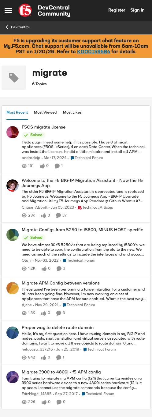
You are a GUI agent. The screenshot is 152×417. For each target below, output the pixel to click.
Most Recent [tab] (17, 112)
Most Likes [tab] (72, 112)
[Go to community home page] (44, 10)
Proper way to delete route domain (58, 327)
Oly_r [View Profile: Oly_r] (27, 260)
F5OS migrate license (43, 127)
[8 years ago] (66, 349)
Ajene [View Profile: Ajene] (27, 305)
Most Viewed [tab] (45, 112)
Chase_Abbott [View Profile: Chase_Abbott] (34, 207)
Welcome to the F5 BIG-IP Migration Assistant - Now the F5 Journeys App (82, 183)
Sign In (137, 10)
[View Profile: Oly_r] (12, 235)
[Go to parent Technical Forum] (85, 158)
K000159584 (93, 52)
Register (116, 10)
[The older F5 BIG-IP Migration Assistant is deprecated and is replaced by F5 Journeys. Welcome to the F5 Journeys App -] (84, 196)
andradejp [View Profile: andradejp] (31, 158)
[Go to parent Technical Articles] (94, 207)
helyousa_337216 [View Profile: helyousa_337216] (37, 349)
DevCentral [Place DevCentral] (17, 27)
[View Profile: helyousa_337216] (12, 333)
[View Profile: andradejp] (12, 132)
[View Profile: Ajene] (12, 288)
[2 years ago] (54, 158)
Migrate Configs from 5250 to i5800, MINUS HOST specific (82, 229)
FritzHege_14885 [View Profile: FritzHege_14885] (37, 394)
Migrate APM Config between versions (61, 283)
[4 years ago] (45, 305)
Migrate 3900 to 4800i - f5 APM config (61, 372)
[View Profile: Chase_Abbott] (12, 185)
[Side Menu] (8, 10)
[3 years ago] (61, 207)
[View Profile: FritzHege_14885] (12, 377)
